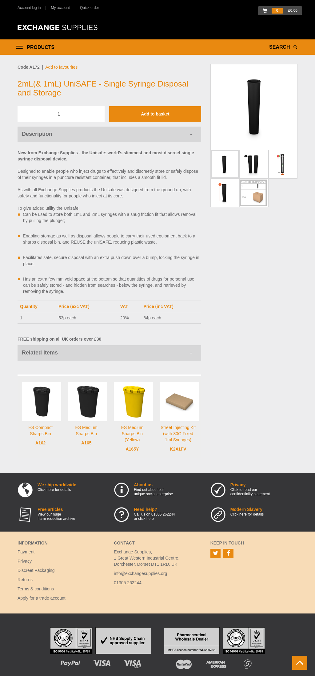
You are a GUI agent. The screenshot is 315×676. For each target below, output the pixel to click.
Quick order (89, 8)
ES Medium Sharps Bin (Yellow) (132, 433)
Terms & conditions (36, 588)
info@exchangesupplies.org (140, 573)
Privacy (25, 561)
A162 (40, 442)
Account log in (29, 8)
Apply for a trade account (42, 598)
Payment (26, 551)
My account (60, 8)
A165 (86, 442)
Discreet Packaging (36, 570)
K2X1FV (178, 449)
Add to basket (155, 113)
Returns (25, 579)
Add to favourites (61, 67)
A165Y (132, 449)
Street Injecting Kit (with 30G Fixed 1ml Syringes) (178, 433)
